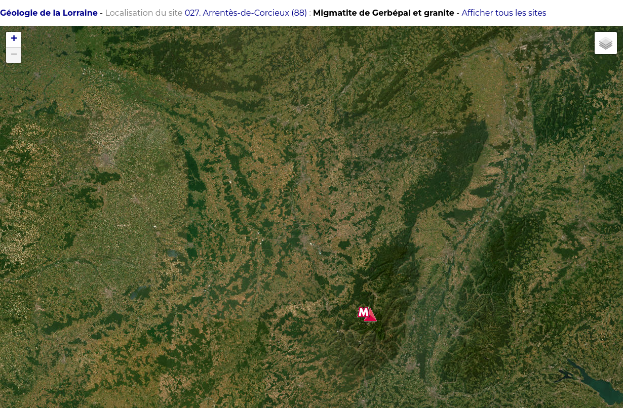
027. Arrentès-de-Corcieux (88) (246, 13)
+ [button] (14, 39)
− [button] (14, 55)
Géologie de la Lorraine (49, 13)
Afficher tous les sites (503, 13)
